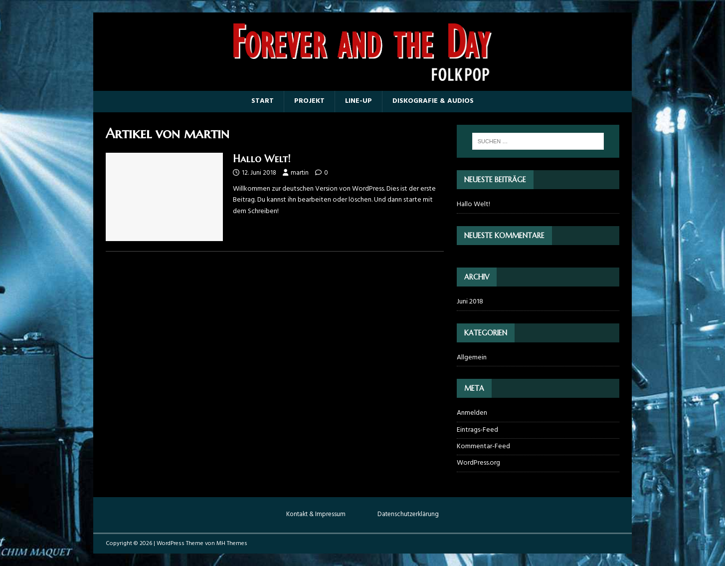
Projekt (309, 101)
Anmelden (472, 413)
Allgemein (472, 357)
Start (262, 101)
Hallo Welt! (261, 159)
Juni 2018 (470, 301)
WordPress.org (478, 463)
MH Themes (231, 544)
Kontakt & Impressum (316, 515)
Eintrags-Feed (477, 430)
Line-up (358, 101)
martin (300, 173)
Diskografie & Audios (433, 101)
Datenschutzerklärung (408, 515)
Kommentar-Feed (483, 446)
